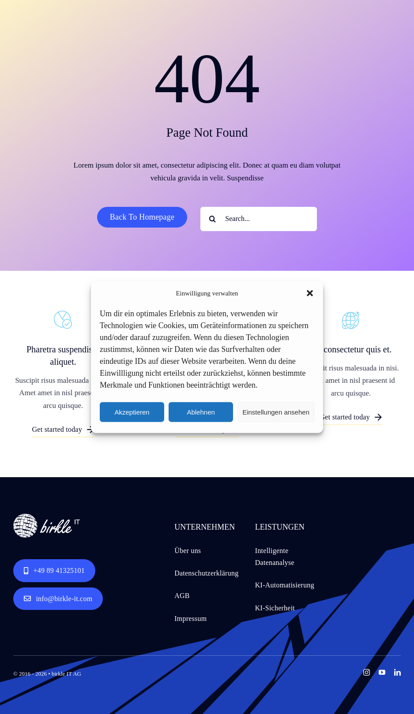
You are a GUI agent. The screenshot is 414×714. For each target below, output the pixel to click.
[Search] (212, 219)
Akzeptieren (131, 411)
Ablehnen (201, 411)
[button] (309, 293)
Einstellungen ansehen (275, 411)
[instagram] (366, 672)
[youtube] (382, 672)
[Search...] (258, 219)
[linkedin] (397, 672)
